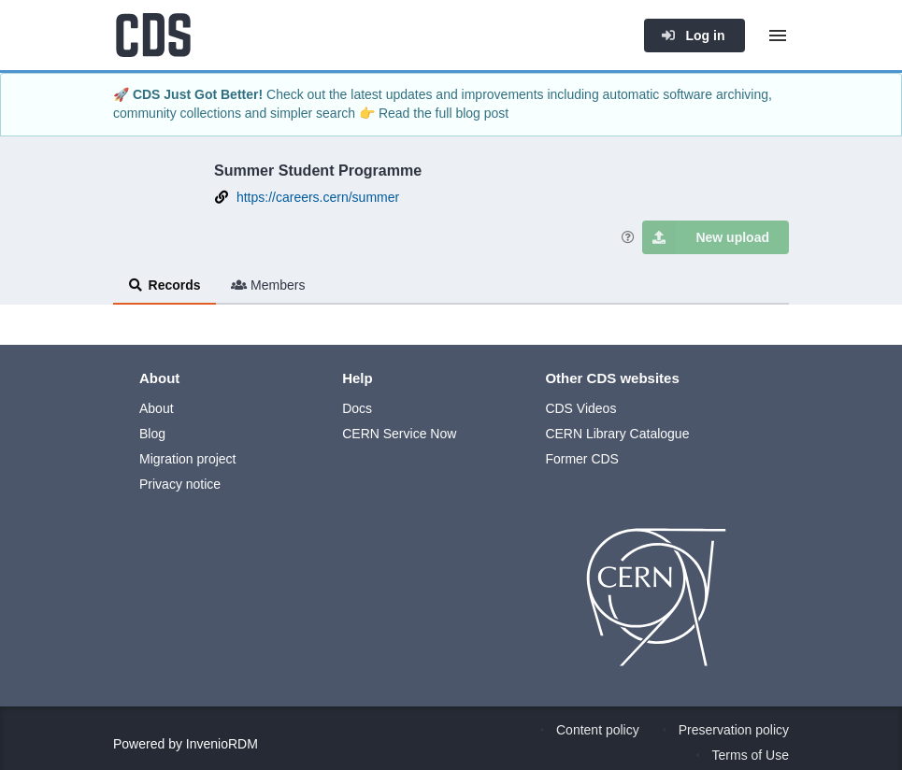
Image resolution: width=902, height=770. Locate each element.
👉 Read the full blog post (433, 113)
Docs (357, 408)
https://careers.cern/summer (317, 197)
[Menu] (778, 35)
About (156, 408)
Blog (152, 433)
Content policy (597, 729)
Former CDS (582, 458)
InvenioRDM (222, 743)
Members (268, 285)
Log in (692, 35)
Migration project (187, 458)
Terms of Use (750, 755)
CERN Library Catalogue (617, 433)
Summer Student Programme (318, 170)
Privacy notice (180, 484)
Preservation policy (734, 729)
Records (164, 285)
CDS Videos (580, 408)
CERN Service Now (399, 433)
